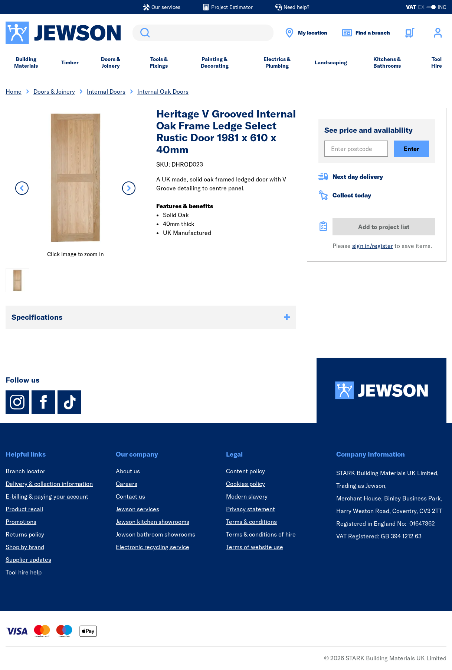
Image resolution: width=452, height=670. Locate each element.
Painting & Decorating (215, 62)
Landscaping (331, 62)
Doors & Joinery (110, 62)
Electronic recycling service (152, 547)
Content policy (245, 471)
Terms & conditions (251, 521)
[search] (203, 33)
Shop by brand (25, 547)
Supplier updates (28, 559)
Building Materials (26, 62)
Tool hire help (24, 572)
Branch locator (25, 471)
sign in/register (372, 245)
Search (143, 33)
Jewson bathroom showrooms (155, 534)
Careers (126, 483)
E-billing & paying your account (47, 496)
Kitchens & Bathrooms (387, 62)
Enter (411, 148)
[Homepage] (381, 390)
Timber (70, 62)
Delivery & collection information (49, 483)
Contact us (130, 496)
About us (128, 471)
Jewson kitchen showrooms (152, 521)
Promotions (21, 521)
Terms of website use (254, 547)
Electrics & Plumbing (277, 62)
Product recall (24, 509)
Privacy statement (250, 509)
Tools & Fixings (159, 62)
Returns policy (25, 534)
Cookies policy (245, 483)
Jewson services (137, 509)
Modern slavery (247, 496)
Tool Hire (436, 62)
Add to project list (383, 227)
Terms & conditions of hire (261, 534)
